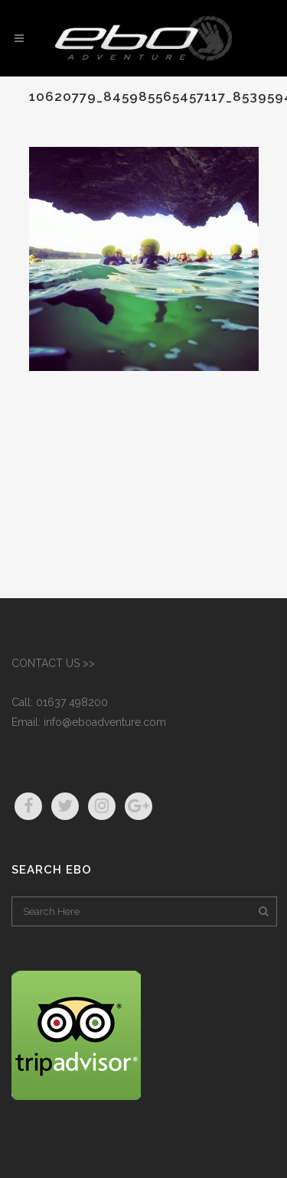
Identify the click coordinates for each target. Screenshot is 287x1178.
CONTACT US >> (53, 663)
